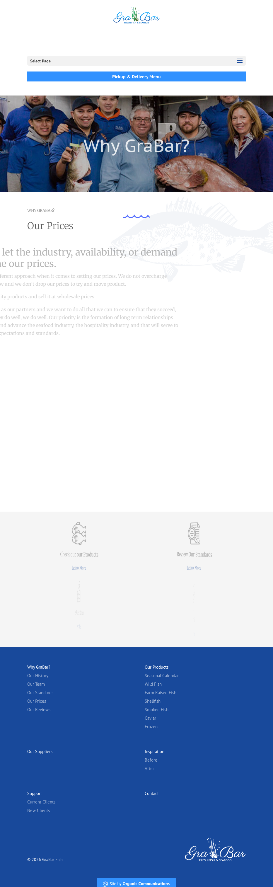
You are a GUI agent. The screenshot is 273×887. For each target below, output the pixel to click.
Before (151, 760)
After (149, 768)
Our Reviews (38, 709)
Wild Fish (153, 684)
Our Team (36, 684)
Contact (152, 793)
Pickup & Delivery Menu (136, 76)
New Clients (38, 810)
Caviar (150, 718)
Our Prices (36, 701)
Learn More (79, 568)
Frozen (151, 726)
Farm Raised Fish (160, 692)
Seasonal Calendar (162, 675)
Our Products (156, 667)
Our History (37, 675)
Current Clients (41, 802)
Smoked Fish (156, 709)
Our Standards (40, 692)
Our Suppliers (39, 751)
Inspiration (154, 751)
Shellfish (153, 701)
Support (34, 793)
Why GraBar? (38, 667)
